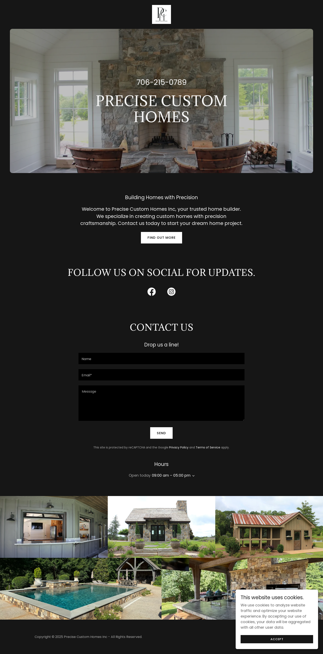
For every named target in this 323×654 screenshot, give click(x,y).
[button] (192, 475)
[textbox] (161, 358)
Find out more (161, 237)
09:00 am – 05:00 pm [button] (171, 475)
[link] (161, 14)
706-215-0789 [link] (162, 82)
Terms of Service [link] (208, 447)
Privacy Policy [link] (178, 447)
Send (161, 433)
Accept (276, 639)
